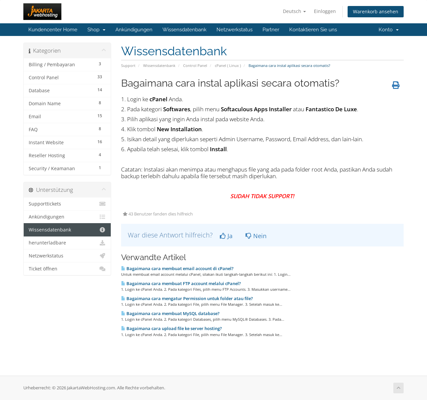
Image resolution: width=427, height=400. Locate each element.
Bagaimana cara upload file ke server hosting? (171, 328)
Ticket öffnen (67, 269)
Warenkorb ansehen (375, 11)
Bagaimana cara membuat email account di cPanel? (177, 268)
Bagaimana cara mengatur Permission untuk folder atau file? (187, 298)
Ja (226, 236)
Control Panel (195, 65)
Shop (96, 30)
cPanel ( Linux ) (228, 65)
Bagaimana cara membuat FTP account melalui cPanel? (181, 283)
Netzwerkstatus (235, 30)
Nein (256, 236)
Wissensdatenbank (184, 30)
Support (128, 65)
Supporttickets (67, 204)
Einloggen (325, 11)
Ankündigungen (133, 30)
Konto (389, 30)
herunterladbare (67, 243)
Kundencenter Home (52, 30)
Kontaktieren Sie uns (313, 30)
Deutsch (294, 11)
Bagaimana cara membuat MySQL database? (170, 313)
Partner (271, 30)
